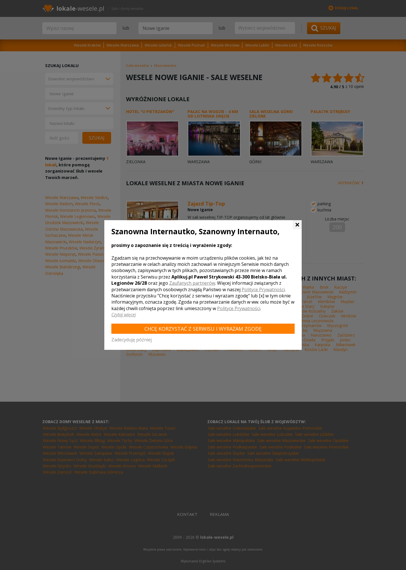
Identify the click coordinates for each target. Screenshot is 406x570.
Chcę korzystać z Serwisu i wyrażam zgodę (203, 328)
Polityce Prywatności (263, 289)
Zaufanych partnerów (192, 283)
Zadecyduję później (131, 340)
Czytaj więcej (123, 314)
